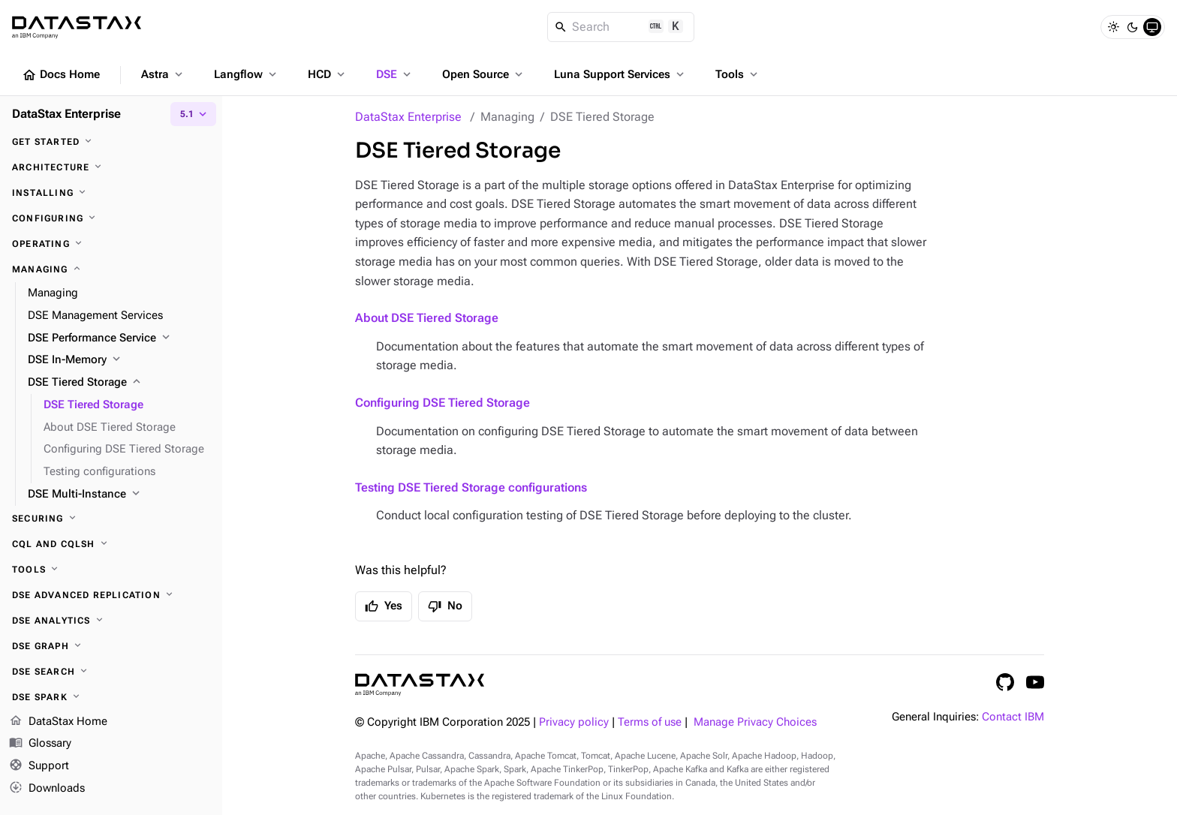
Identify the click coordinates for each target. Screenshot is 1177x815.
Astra (163, 74)
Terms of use (650, 722)
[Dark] (1133, 27)
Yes (383, 606)
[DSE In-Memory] (119, 360)
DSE (395, 74)
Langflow (246, 74)
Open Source (483, 74)
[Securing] (111, 518)
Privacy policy (574, 722)
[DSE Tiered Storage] (119, 382)
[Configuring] (111, 218)
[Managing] (111, 269)
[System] (1152, 27)
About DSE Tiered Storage (426, 318)
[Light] (1113, 27)
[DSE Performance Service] (119, 338)
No (445, 606)
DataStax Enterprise (408, 117)
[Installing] (111, 193)
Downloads (47, 788)
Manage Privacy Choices (755, 722)
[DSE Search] (111, 671)
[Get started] (111, 142)
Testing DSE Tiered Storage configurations (471, 487)
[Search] (621, 27)
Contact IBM (1013, 717)
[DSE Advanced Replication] (111, 595)
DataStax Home (58, 722)
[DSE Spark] (111, 697)
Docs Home (61, 75)
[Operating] (111, 244)
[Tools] (111, 569)
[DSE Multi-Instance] (119, 494)
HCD (328, 74)
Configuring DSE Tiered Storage (442, 402)
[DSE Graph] (111, 646)
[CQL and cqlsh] (111, 544)
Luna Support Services (620, 74)
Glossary (40, 744)
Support (39, 767)
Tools (737, 74)
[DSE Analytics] (111, 620)
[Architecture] (111, 167)
